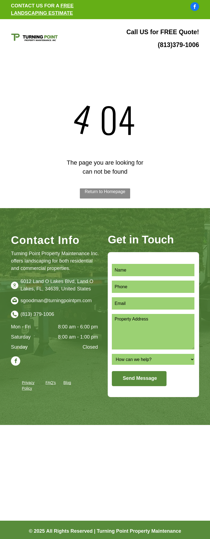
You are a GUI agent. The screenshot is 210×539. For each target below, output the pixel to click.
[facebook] (194, 7)
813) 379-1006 (38, 314)
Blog (67, 382)
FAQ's (50, 382)
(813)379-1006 (178, 44)
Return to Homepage (105, 191)
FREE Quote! (179, 32)
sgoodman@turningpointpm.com (56, 300)
